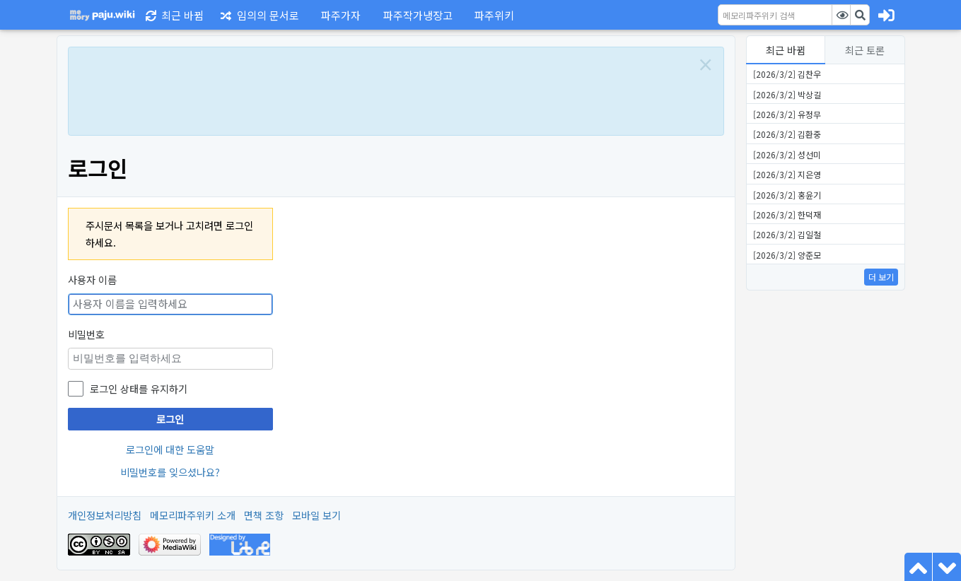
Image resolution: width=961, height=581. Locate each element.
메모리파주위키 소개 (192, 514)
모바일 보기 (316, 514)
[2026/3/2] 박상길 (787, 94)
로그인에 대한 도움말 (170, 449)
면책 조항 (264, 514)
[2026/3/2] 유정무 (787, 114)
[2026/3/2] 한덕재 (787, 215)
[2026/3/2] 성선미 (787, 154)
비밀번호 (86, 334)
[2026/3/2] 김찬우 (787, 74)
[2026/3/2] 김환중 (787, 134)
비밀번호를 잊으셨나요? (170, 471)
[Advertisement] (380, 90)
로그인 (170, 418)
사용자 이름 (92, 279)
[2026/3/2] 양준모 (787, 255)
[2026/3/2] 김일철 (787, 234)
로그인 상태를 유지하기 (138, 388)
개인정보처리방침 (104, 514)
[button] (339, 15)
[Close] (705, 65)
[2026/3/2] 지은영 (787, 174)
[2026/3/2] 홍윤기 (787, 195)
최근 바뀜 (785, 49)
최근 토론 (865, 49)
